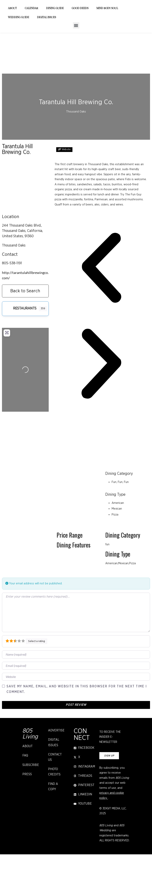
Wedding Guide (18, 43)
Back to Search (25, 316)
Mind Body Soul (107, 34)
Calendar (31, 34)
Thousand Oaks (14, 271)
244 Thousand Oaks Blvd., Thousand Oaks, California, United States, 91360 (22, 256)
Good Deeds (80, 34)
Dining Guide (55, 34)
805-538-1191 (12, 289)
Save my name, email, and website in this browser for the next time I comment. (77, 714)
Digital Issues (46, 43)
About (12, 34)
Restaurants (20, 334)
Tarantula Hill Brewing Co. (17, 175)
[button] (76, 51)
